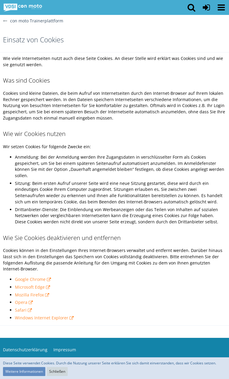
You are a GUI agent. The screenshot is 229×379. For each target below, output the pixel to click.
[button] (221, 7)
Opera (21, 302)
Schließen (57, 371)
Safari (21, 310)
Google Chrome (30, 279)
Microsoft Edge (30, 287)
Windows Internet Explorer (41, 318)
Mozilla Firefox (29, 295)
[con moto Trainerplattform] (23, 7)
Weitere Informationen (24, 371)
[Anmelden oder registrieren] (206, 7)
